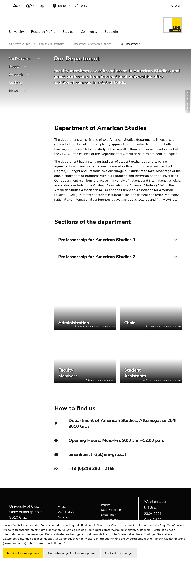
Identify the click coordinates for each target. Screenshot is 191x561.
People (14, 66)
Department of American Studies (93, 44)
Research (16, 74)
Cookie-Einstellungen (119, 553)
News (13, 90)
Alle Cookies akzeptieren (23, 553)
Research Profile (43, 31)
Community (89, 31)
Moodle (63, 517)
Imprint (105, 505)
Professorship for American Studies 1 (96, 240)
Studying (16, 82)
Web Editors (66, 512)
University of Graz (19, 44)
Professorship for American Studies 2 (96, 257)
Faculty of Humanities (52, 44)
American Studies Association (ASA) (81, 190)
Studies (68, 31)
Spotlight (111, 31)
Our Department (20, 58)
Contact (63, 507)
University (16, 31)
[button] (16, 5)
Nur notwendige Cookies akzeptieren (72, 553)
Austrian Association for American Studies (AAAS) (130, 185)
